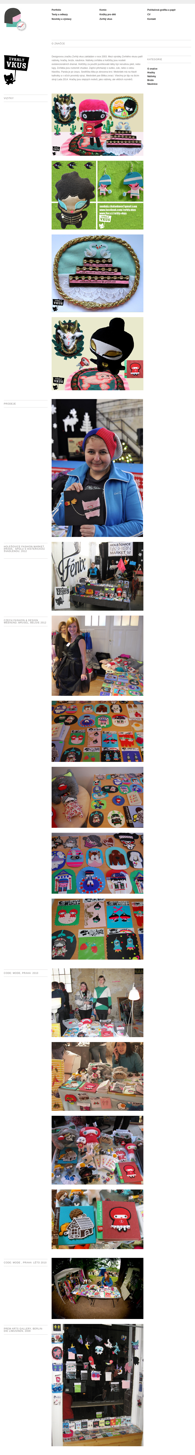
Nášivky (151, 76)
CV (149, 14)
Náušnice (152, 84)
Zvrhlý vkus (105, 19)
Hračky (151, 72)
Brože (150, 80)
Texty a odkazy (60, 14)
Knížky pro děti (107, 14)
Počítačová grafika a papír (161, 10)
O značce (152, 68)
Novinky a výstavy (61, 19)
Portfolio (56, 10)
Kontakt (151, 19)
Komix (102, 10)
